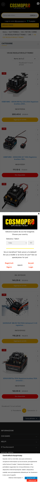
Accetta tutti (31, 478)
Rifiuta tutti (32, 480)
